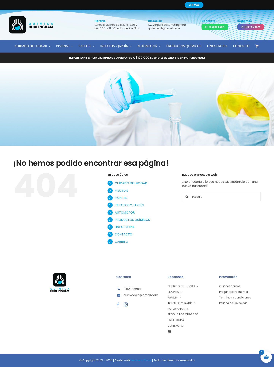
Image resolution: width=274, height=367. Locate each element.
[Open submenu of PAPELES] (93, 46)
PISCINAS (121, 190)
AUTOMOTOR (125, 212)
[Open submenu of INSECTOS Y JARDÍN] (130, 46)
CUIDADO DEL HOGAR (131, 183)
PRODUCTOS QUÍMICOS (132, 220)
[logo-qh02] (31, 17)
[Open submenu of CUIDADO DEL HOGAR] (48, 46)
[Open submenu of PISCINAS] (71, 46)
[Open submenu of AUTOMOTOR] (159, 46)
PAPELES (121, 198)
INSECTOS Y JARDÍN (129, 205)
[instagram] (126, 304)
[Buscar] (187, 196)
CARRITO (121, 241)
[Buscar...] (221, 196)
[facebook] (118, 304)
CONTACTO (123, 234)
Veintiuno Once (141, 360)
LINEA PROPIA (125, 227)
